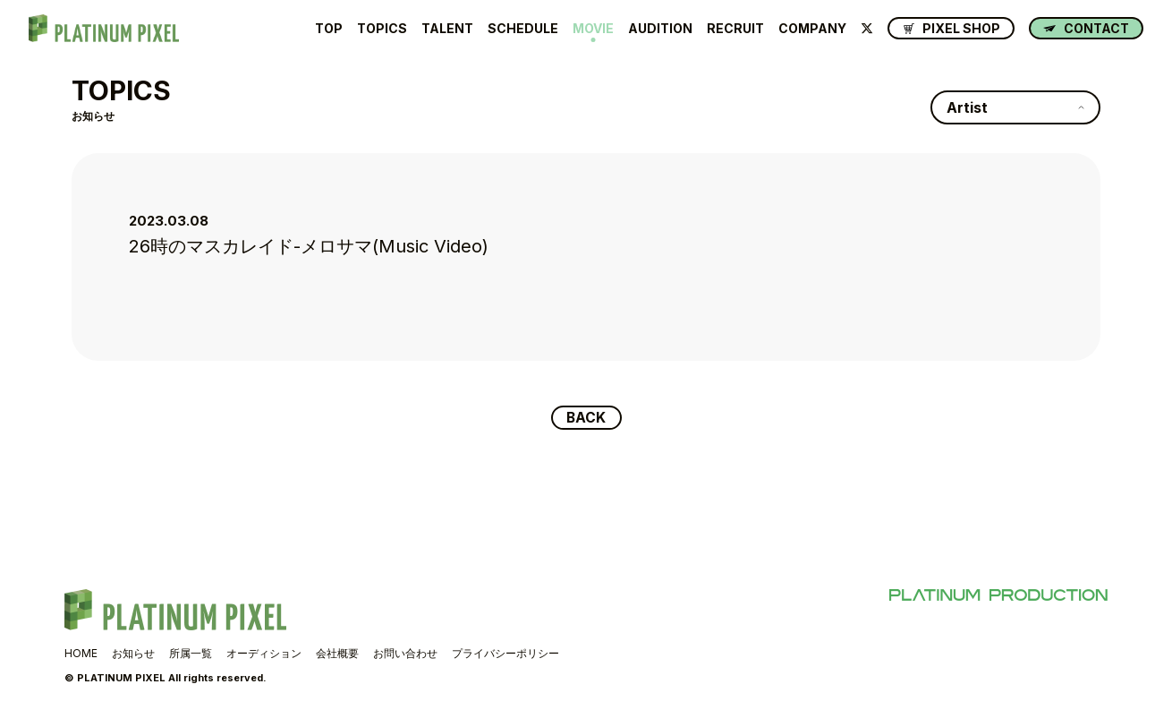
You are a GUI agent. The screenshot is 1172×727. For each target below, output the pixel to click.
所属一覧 (190, 654)
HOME (81, 654)
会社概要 (337, 654)
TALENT (447, 28)
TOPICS (382, 28)
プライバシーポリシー (505, 654)
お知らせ (133, 654)
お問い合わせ (405, 654)
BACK (586, 418)
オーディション (263, 654)
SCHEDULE (523, 28)
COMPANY (812, 28)
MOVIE (593, 28)
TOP (329, 28)
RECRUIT (735, 28)
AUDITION (660, 28)
